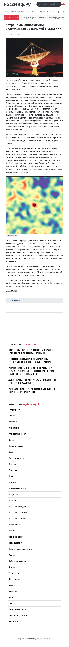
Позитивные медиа (17, 519)
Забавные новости (17, 609)
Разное (11, 555)
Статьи (11, 567)
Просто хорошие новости (20, 549)
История (12, 464)
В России (12, 591)
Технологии (13, 573)
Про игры (12, 531)
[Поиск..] (49, 4)
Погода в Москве (34, 324)
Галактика (15, 300)
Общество (13, 494)
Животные (13, 621)
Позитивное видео (17, 506)
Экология (30, 11)
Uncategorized (14, 579)
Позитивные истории (18, 512)
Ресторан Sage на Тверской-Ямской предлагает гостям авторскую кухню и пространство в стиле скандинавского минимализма (31, 371)
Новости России (15, 446)
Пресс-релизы (15, 525)
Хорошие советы (16, 458)
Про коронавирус (16, 537)
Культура (12, 470)
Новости (12, 482)
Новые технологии (17, 488)
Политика (12, 500)
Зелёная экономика (17, 615)
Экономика (42, 11)
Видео (11, 597)
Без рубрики (10, 11)
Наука (11, 476)
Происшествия (15, 543)
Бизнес (21, 11)
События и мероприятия (19, 561)
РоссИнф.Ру (17, 4)
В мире (11, 452)
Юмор (11, 603)
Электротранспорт (58, 11)
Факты (11, 440)
